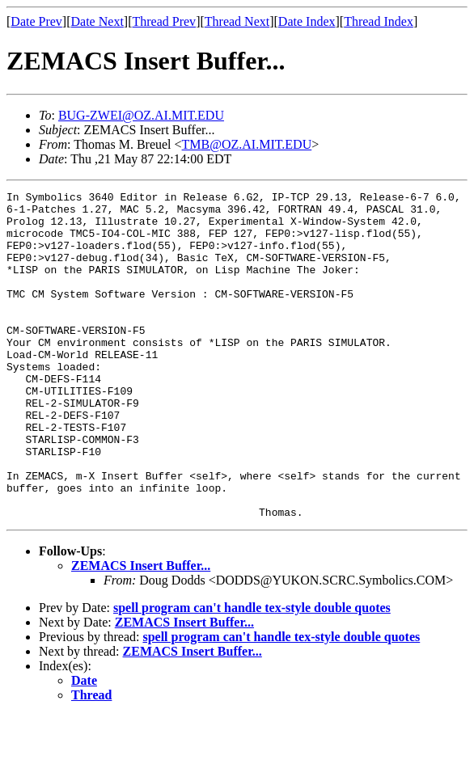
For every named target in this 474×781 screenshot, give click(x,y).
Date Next (97, 21)
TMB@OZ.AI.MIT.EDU (247, 144)
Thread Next (237, 21)
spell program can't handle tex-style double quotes (252, 673)
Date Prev (36, 21)
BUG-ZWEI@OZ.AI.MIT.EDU (141, 115)
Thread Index (378, 21)
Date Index (307, 21)
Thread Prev (164, 21)
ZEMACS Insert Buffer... (140, 631)
